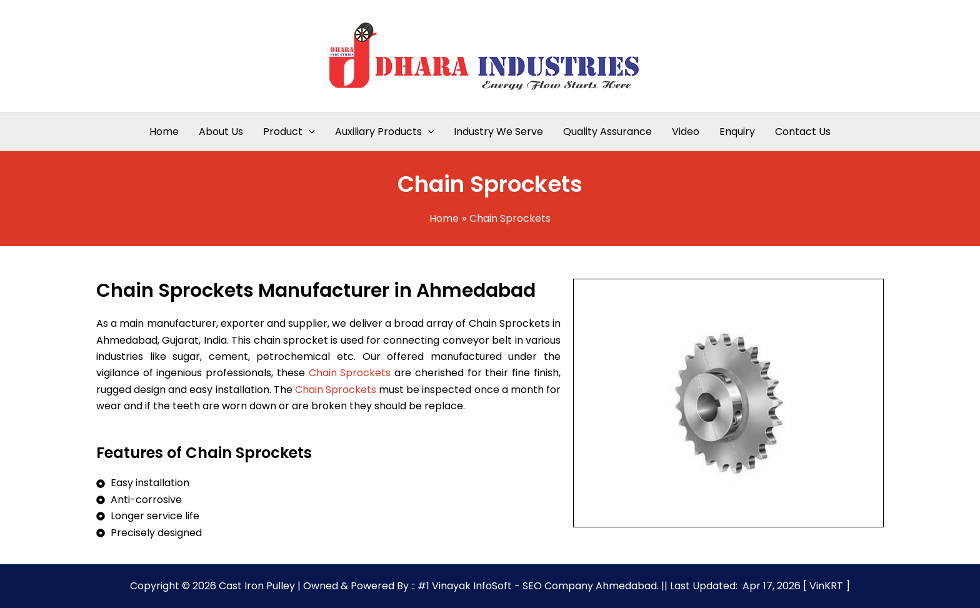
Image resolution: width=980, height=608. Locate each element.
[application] (308, 132)
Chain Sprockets (350, 373)
